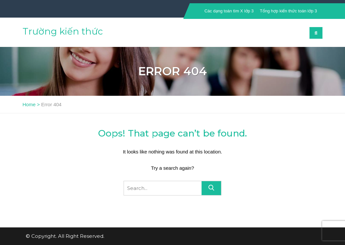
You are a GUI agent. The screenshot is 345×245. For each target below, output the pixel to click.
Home (29, 104)
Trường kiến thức (62, 31)
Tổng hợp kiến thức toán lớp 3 (288, 10)
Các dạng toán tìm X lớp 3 (229, 10)
